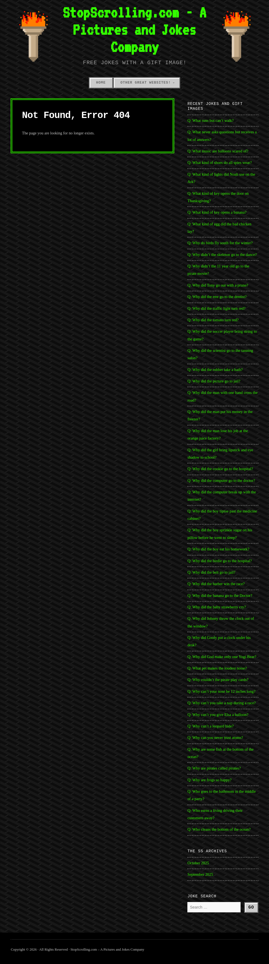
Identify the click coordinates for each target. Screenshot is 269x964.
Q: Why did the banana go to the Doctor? (219, 595)
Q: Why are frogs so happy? (209, 780)
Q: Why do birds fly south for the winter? (220, 243)
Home (101, 83)
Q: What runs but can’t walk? (210, 120)
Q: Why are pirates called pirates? (214, 768)
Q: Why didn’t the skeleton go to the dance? (222, 254)
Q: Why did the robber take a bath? (215, 369)
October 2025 (198, 863)
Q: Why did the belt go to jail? (211, 572)
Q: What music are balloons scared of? (217, 151)
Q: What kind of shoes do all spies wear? (219, 162)
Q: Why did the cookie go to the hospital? (220, 469)
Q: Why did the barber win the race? (216, 584)
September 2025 (200, 874)
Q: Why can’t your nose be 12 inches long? (221, 691)
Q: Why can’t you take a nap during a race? (221, 703)
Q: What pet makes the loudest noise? (217, 668)
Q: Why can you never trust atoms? (215, 737)
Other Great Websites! (145, 83)
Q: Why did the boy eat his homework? (218, 549)
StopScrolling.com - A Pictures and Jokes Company (134, 30)
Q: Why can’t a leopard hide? (210, 726)
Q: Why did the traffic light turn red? (216, 308)
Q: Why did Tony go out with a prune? (217, 285)
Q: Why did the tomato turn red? (213, 320)
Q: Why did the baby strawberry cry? (216, 607)
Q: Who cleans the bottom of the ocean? (218, 829)
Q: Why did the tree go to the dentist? (216, 296)
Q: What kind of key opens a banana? (216, 212)
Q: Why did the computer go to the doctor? (221, 480)
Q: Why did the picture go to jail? (213, 381)
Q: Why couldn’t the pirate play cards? (217, 679)
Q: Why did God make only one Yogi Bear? (221, 657)
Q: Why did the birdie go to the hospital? (219, 561)
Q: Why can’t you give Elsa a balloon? (217, 714)
